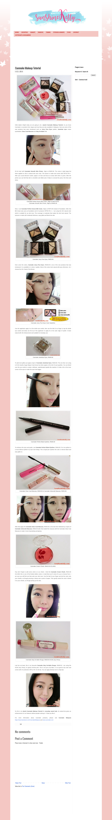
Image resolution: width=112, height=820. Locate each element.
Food (69, 32)
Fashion (40, 32)
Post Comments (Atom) (28, 786)
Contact (76, 32)
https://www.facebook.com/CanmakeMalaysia (27, 720)
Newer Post (18, 783)
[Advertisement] (56, 51)
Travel (48, 32)
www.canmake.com (48, 720)
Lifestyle (24, 32)
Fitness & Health (58, 32)
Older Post (68, 783)
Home (17, 32)
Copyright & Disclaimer (23, 35)
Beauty (32, 32)
